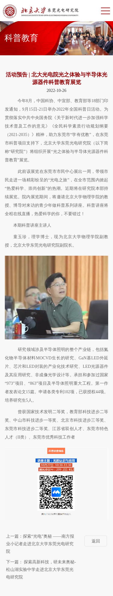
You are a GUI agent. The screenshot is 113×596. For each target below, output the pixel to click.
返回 (96, 541)
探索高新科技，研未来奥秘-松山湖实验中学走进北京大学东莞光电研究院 (41, 569)
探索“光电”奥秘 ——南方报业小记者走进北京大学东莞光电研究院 (40, 544)
